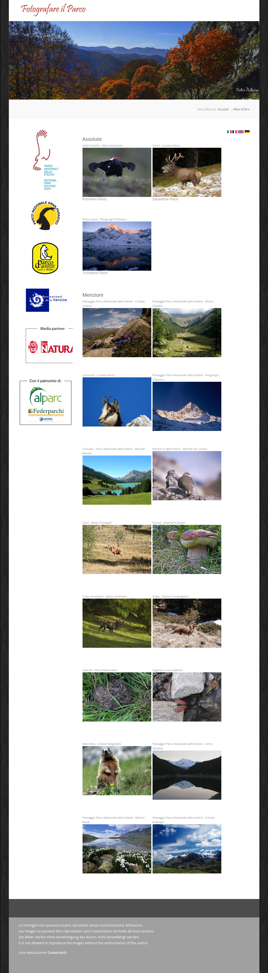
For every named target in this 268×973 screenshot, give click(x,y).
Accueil (70, 29)
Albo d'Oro (241, 109)
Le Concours (91, 25)
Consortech (57, 952)
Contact (207, 29)
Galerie (153, 29)
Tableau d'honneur (125, 29)
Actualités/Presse (180, 29)
